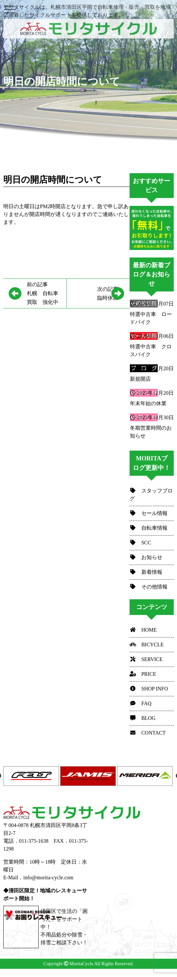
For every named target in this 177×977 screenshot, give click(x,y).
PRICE (143, 674)
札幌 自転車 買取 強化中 (46, 292)
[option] (31, 776)
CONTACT (148, 733)
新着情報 (146, 572)
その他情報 (149, 586)
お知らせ (146, 557)
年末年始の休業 (148, 403)
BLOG (143, 718)
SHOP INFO (149, 688)
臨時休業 (95, 293)
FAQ (140, 703)
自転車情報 (149, 528)
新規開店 (140, 379)
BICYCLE (147, 644)
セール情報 (149, 513)
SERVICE (146, 659)
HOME (143, 630)
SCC (140, 542)
